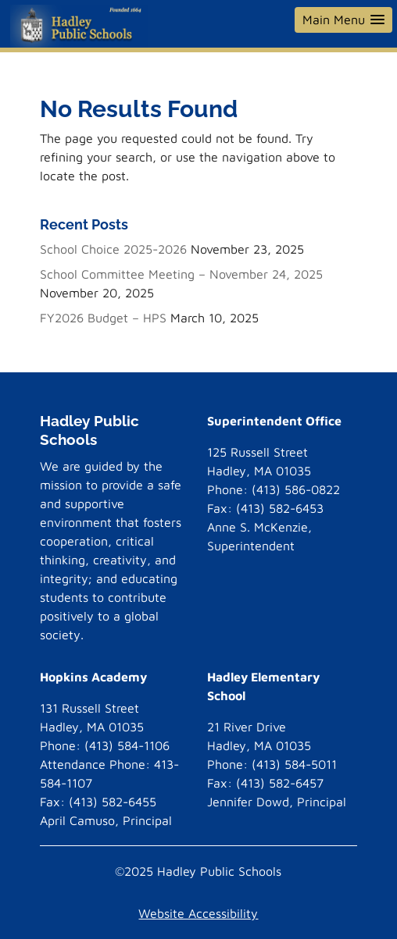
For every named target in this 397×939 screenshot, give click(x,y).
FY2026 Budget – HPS (103, 318)
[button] (343, 20)
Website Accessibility (198, 913)
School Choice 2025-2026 (113, 249)
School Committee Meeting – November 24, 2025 (181, 274)
